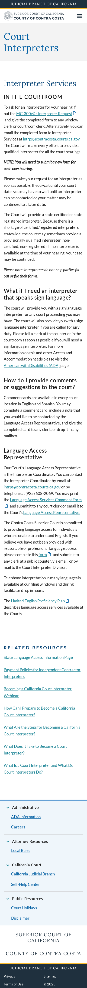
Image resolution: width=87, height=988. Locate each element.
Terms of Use (13, 984)
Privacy (9, 976)
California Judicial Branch (33, 873)
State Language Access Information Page (38, 657)
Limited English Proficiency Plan (38, 600)
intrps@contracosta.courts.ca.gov (51, 139)
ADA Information (26, 816)
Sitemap (50, 976)
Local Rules (20, 850)
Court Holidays (24, 907)
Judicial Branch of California (43, 4)
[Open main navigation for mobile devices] (79, 16)
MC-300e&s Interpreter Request (44, 113)
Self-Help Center (25, 884)
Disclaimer (20, 918)
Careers (18, 826)
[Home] (34, 19)
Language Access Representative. (51, 512)
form (43, 554)
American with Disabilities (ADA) (32, 365)
